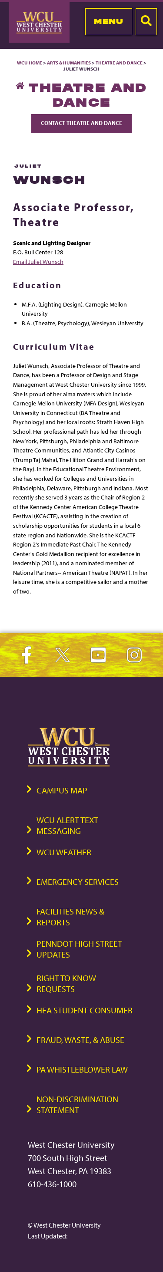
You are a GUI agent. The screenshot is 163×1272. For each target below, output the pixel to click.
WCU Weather (64, 852)
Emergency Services (78, 881)
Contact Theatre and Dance (81, 122)
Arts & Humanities (69, 63)
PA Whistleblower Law (82, 1069)
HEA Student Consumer (85, 1010)
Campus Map (62, 790)
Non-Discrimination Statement (77, 1104)
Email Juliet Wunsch (38, 261)
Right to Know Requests (66, 983)
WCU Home (29, 63)
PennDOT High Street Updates (79, 949)
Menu (108, 21)
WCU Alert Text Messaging (67, 825)
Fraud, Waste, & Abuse (80, 1039)
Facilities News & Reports (70, 917)
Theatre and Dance (119, 63)
